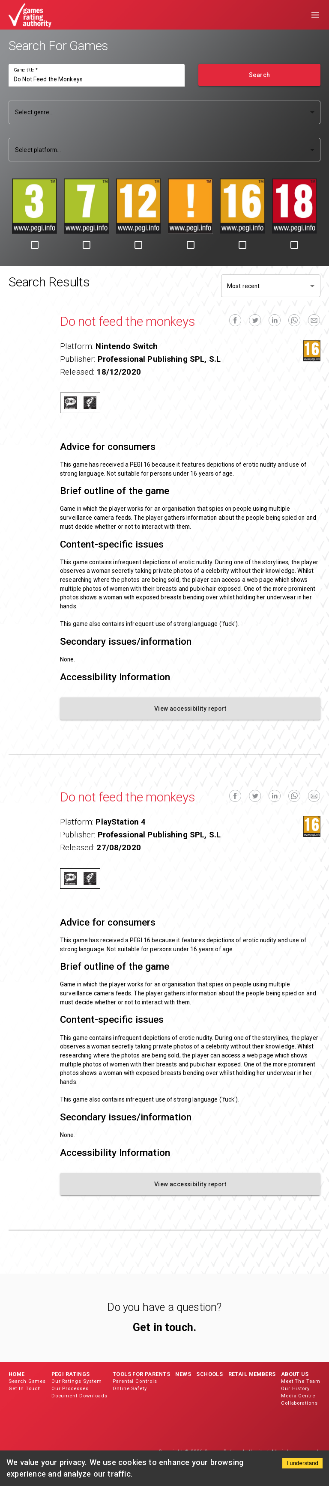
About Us (294, 1374)
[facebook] (235, 320)
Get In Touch (25, 1388)
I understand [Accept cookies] (302, 1463)
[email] (314, 320)
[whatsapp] (294, 320)
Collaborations (299, 1403)
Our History (295, 1388)
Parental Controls (135, 1381)
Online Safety (130, 1388)
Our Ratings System (76, 1381)
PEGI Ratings (70, 1374)
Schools (209, 1374)
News (183, 1374)
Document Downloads (79, 1396)
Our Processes (70, 1388)
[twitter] (254, 320)
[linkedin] (274, 320)
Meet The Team (300, 1381)
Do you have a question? (164, 1307)
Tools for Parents (141, 1374)
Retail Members (252, 1374)
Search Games (27, 1381)
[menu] (315, 15)
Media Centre (298, 1396)
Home (17, 1374)
